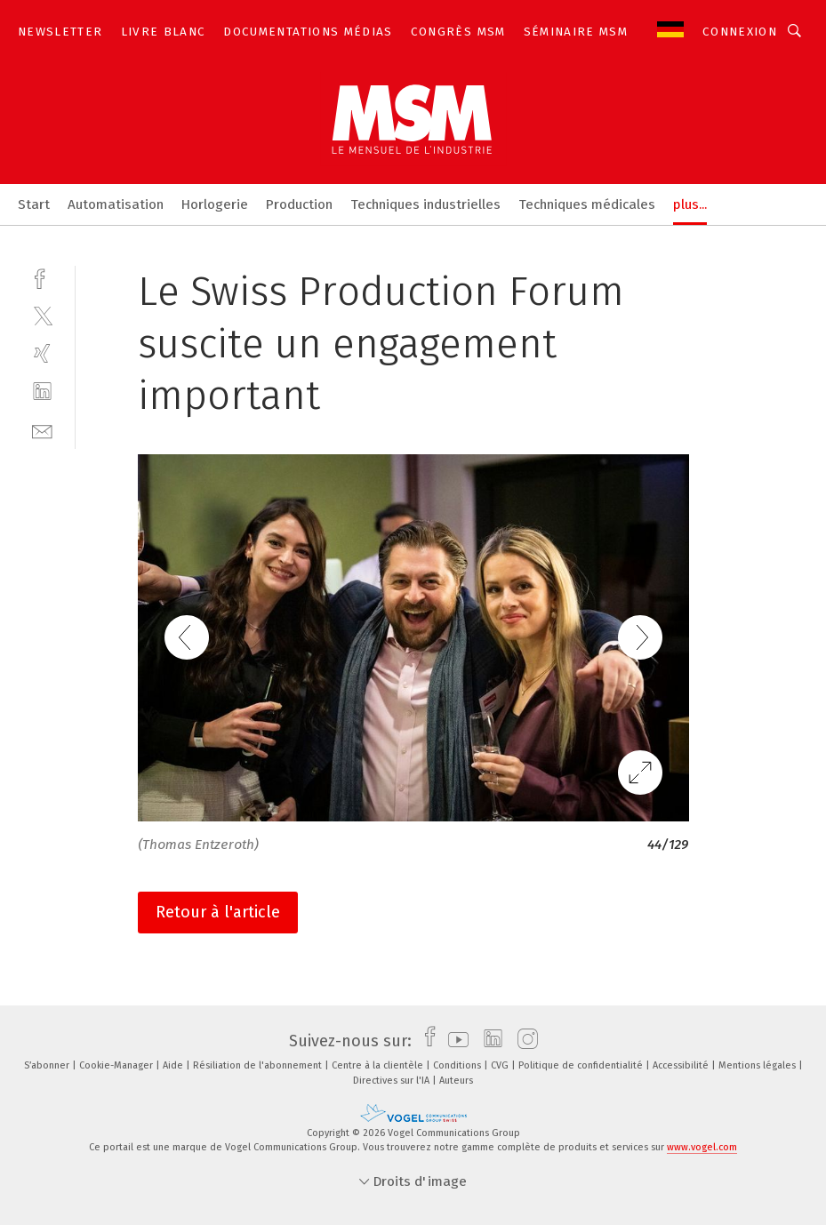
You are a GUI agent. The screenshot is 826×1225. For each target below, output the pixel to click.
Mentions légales (758, 1065)
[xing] (42, 353)
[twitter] (42, 315)
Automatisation (116, 204)
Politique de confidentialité (582, 1065)
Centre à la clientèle (379, 1065)
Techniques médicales (586, 204)
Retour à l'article (218, 912)
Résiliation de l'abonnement (259, 1065)
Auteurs (456, 1080)
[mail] (42, 430)
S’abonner (48, 1065)
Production (299, 204)
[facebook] (42, 277)
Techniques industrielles (425, 204)
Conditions (458, 1065)
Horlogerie (214, 204)
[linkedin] (42, 391)
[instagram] (523, 1041)
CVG (501, 1065)
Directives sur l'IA (392, 1080)
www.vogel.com (702, 1147)
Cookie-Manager (117, 1065)
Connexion (739, 31)
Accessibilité (682, 1065)
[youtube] (454, 1041)
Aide (174, 1065)
